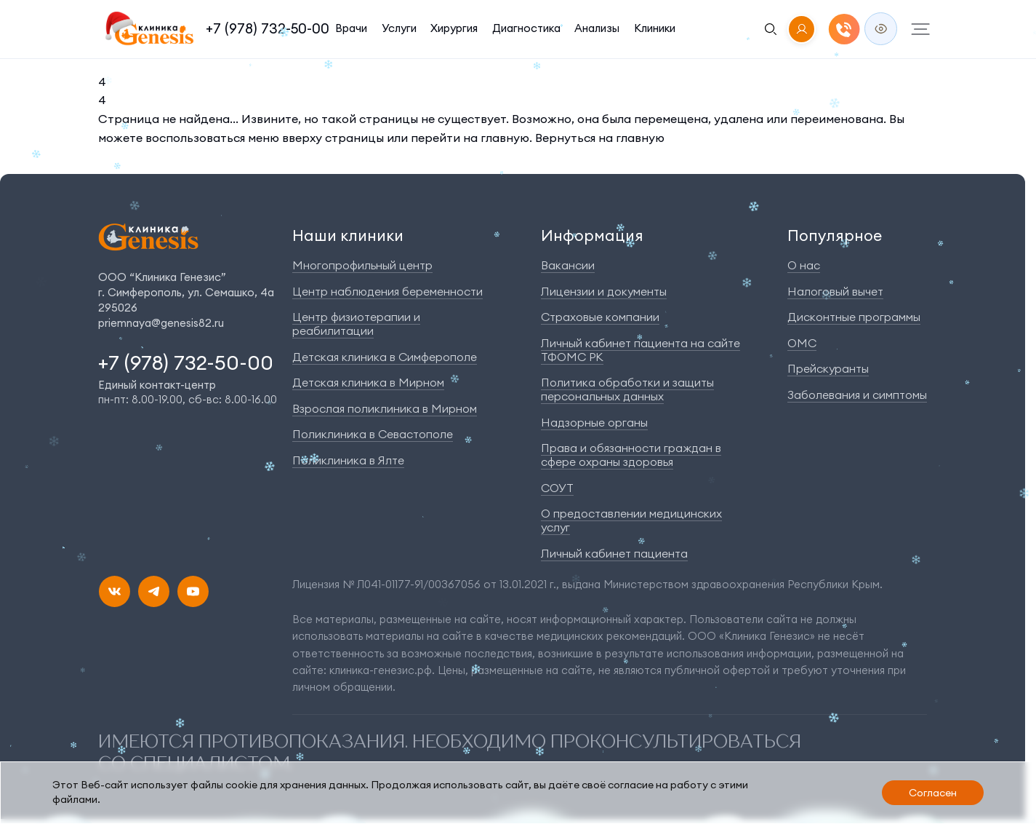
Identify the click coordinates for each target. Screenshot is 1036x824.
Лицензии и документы (604, 291)
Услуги (400, 28)
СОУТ (557, 487)
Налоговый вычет (835, 291)
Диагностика (528, 28)
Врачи (351, 28)
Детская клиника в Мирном (368, 382)
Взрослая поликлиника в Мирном (384, 408)
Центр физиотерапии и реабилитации (356, 323)
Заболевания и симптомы (857, 394)
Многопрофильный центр (362, 265)
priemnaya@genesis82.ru (161, 323)
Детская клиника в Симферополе (384, 356)
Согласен (933, 792)
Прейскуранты (828, 368)
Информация (592, 235)
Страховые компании (600, 316)
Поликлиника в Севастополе (372, 434)
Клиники (657, 28)
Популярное (834, 235)
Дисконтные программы (853, 316)
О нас (803, 265)
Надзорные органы (594, 422)
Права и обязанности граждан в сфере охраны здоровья (631, 454)
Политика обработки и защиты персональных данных (627, 389)
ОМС (801, 343)
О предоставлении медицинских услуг (631, 520)
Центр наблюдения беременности (387, 291)
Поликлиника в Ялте (348, 460)
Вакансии (568, 265)
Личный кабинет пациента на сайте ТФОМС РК (640, 350)
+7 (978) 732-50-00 (267, 28)
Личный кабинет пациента (614, 553)
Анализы (599, 28)
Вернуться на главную (599, 137)
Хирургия (455, 28)
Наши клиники (347, 235)
